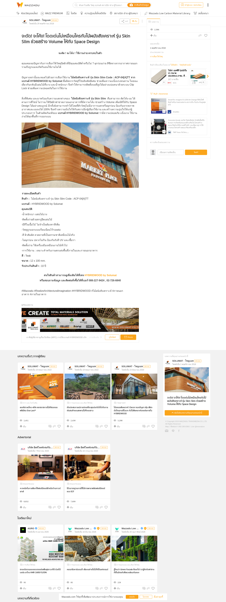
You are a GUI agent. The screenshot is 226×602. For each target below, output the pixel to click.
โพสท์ (196, 152)
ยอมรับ (132, 597)
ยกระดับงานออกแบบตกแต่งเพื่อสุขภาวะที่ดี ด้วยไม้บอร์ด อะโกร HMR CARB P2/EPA (40, 571)
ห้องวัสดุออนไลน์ (27, 13)
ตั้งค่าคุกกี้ (158, 597)
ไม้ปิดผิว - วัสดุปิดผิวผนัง (181, 65)
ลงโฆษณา (201, 13)
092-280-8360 (183, 426)
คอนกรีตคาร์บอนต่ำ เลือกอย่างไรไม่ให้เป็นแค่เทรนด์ (87, 569)
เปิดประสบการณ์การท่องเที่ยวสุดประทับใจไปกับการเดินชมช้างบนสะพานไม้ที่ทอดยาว (87, 409)
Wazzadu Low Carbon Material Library (167, 13)
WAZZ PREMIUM (52, 13)
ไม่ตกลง (146, 597)
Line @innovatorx (198, 426)
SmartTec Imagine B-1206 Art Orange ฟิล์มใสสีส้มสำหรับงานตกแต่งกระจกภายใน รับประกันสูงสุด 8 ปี (187, 102)
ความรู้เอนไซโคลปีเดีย (92, 13)
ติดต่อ (128, 337)
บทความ (153, 21)
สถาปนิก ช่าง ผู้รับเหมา (123, 13)
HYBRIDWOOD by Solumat (100, 275)
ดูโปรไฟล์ (112, 337)
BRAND (72, 328)
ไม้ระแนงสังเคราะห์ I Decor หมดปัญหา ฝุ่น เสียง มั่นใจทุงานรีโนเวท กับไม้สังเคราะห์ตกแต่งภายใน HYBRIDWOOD (133, 410)
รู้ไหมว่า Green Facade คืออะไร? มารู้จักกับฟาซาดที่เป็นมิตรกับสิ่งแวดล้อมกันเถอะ (134, 571)
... (94, 337)
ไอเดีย (71, 13)
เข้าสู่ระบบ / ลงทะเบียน (191, 5)
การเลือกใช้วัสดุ (156, 56)
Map (167, 426)
